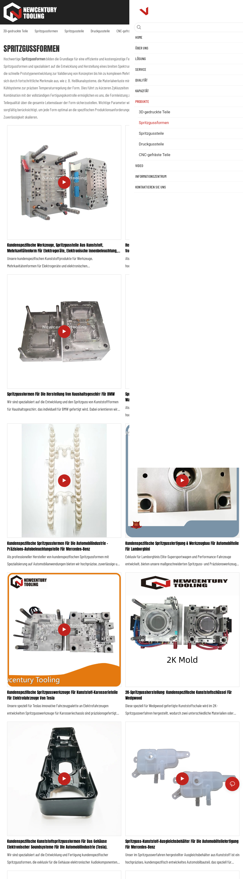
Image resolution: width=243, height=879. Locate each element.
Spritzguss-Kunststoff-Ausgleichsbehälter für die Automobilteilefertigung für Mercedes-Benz (181, 844)
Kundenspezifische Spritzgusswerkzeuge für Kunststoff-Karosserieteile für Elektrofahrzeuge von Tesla (62, 695)
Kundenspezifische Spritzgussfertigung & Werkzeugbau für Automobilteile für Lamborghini (182, 546)
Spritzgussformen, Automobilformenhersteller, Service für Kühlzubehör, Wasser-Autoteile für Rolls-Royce (180, 397)
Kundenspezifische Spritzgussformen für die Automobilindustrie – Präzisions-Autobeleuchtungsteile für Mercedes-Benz (57, 546)
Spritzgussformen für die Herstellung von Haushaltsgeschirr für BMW (61, 394)
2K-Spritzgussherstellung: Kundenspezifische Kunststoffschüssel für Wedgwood (178, 695)
